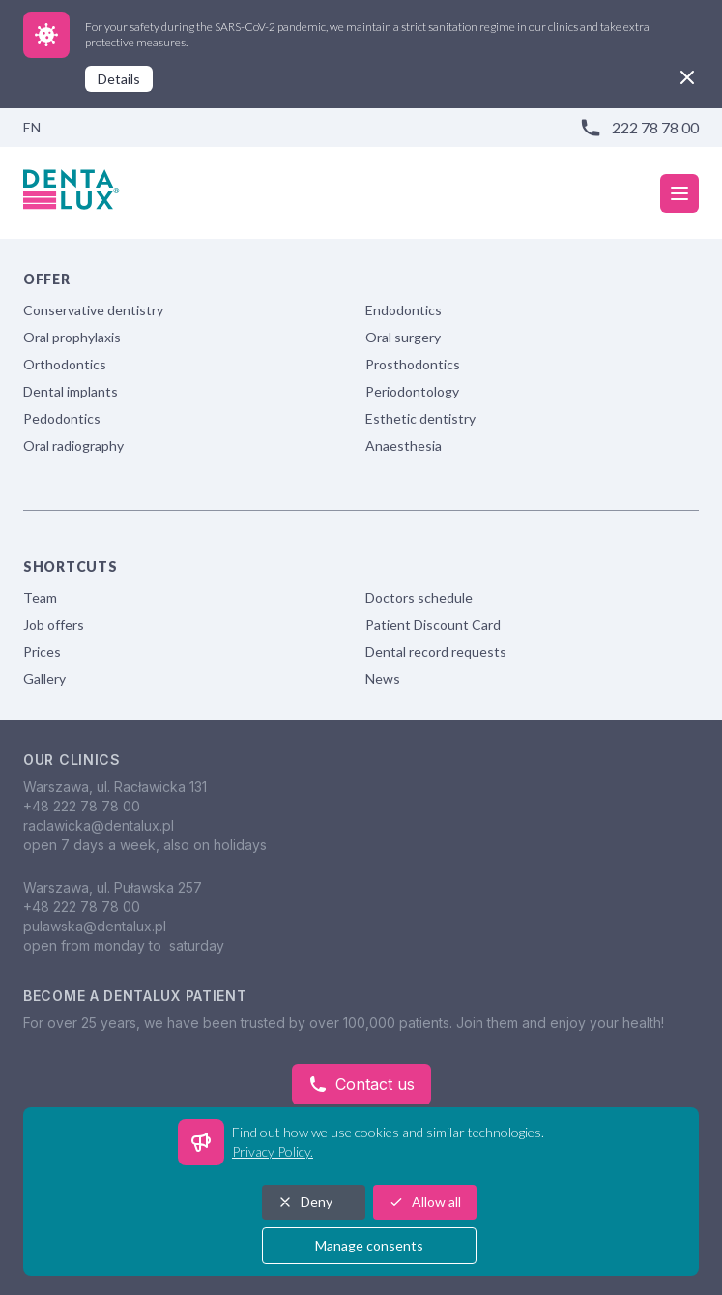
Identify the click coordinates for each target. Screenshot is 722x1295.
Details (119, 79)
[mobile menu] (679, 193)
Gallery (44, 678)
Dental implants (70, 391)
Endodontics (403, 310)
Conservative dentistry (93, 310)
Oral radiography (73, 445)
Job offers (53, 624)
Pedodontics (62, 418)
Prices (42, 651)
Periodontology (412, 391)
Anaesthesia (403, 445)
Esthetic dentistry (420, 418)
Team (40, 597)
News (382, 678)
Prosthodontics (412, 364)
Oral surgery (403, 337)
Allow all (425, 1201)
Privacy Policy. (272, 1151)
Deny (304, 1201)
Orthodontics (64, 364)
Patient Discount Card (433, 624)
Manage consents (369, 1245)
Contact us (361, 1084)
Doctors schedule (419, 597)
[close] (687, 77)
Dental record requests (435, 651)
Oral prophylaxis (72, 337)
